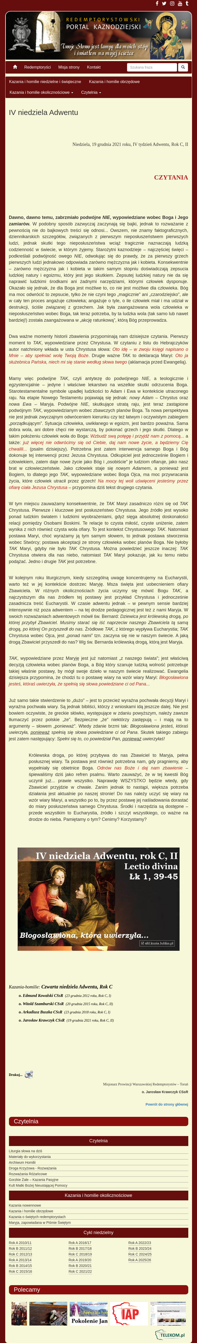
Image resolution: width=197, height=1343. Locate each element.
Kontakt (94, 67)
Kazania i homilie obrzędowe (114, 82)
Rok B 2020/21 (80, 1266)
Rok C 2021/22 (80, 1271)
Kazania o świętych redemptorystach (37, 1217)
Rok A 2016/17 (80, 1243)
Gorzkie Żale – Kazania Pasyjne (34, 1180)
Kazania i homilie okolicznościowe (41, 92)
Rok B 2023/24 (140, 1248)
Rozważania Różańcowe (28, 1174)
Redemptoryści (37, 67)
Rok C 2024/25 (140, 1254)
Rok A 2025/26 (140, 1260)
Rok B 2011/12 (20, 1248)
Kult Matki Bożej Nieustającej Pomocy (38, 1185)
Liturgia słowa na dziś (25, 1151)
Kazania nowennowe (25, 1205)
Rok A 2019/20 (80, 1260)
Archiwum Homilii (22, 1162)
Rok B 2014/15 (20, 1266)
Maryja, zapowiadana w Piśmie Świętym (40, 1223)
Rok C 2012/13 (20, 1254)
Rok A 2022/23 (140, 1243)
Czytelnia (91, 92)
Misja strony (68, 67)
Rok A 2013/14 (20, 1260)
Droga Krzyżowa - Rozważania (33, 1168)
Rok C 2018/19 (80, 1254)
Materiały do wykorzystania (30, 1157)
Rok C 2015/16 (20, 1271)
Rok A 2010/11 (20, 1243)
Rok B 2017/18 (80, 1248)
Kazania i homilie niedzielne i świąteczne (45, 82)
